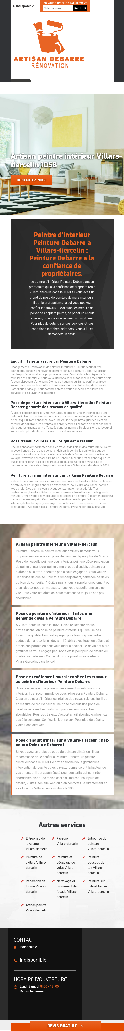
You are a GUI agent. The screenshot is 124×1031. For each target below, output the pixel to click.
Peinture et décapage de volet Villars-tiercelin (66, 865)
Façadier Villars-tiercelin (67, 841)
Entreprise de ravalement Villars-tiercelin (36, 844)
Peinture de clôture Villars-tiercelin (36, 862)
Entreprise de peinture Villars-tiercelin (98, 844)
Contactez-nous (31, 180)
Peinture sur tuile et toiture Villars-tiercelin (98, 886)
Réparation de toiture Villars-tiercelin (36, 886)
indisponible (23, 6)
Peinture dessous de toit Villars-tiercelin (96, 865)
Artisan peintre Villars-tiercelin (36, 907)
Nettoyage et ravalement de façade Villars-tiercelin (67, 889)
